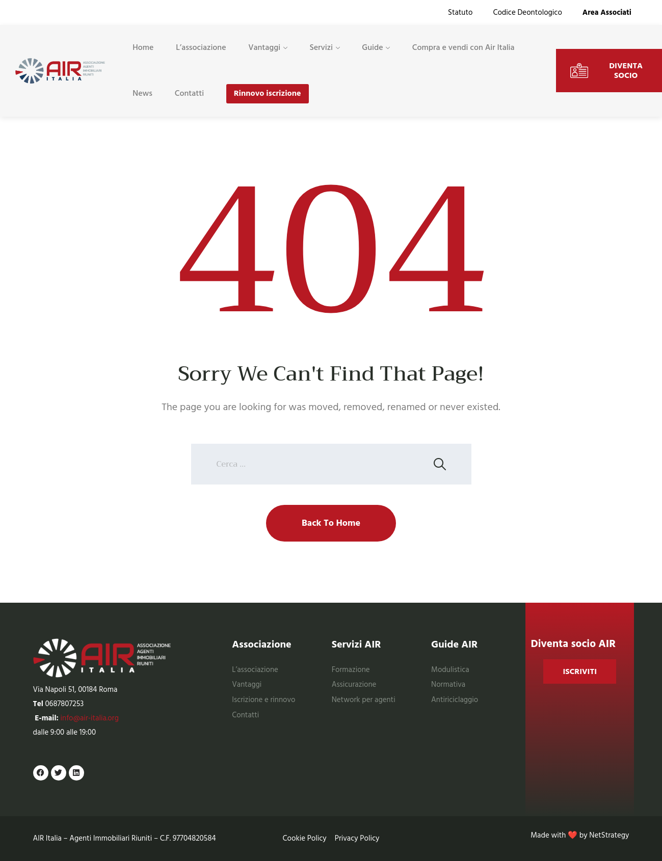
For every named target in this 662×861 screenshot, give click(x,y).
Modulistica (450, 669)
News (142, 93)
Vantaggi (264, 47)
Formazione (351, 669)
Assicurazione (354, 684)
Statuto (460, 12)
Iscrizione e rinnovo (263, 699)
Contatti (189, 93)
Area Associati (606, 12)
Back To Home (331, 523)
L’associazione (201, 47)
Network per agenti (363, 699)
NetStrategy (609, 835)
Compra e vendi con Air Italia (463, 47)
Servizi (321, 47)
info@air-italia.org (90, 718)
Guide (372, 47)
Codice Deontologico (527, 12)
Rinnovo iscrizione (267, 93)
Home (143, 47)
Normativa (448, 684)
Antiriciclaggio (454, 699)
